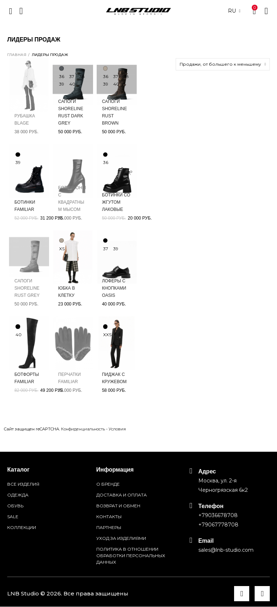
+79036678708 (218, 515)
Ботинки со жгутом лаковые (116, 202)
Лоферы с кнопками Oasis (114, 288)
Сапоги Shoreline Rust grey (27, 288)
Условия (117, 429)
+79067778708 (218, 524)
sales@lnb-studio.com (226, 550)
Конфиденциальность (83, 429)
